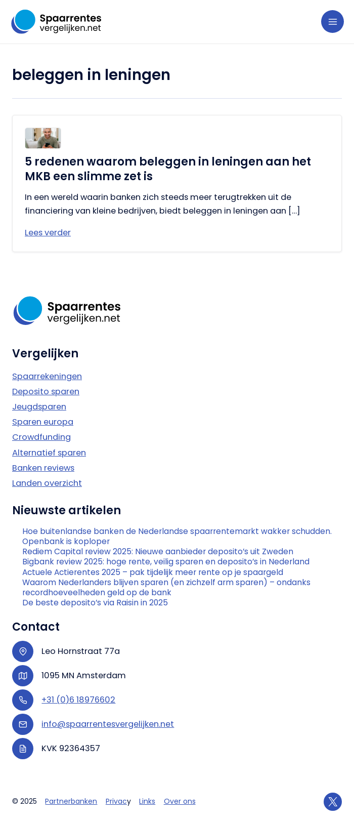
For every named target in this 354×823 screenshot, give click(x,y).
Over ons (180, 801)
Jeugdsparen (39, 407)
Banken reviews (43, 468)
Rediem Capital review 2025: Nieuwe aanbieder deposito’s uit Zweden (157, 552)
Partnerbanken (71, 801)
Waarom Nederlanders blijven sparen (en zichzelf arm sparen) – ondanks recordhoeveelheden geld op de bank (166, 588)
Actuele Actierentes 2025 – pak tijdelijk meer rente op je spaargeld (152, 572)
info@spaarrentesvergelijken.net (107, 724)
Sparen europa (42, 422)
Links (147, 801)
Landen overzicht (47, 483)
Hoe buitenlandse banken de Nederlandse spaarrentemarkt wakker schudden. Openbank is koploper (177, 536)
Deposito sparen (45, 391)
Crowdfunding (41, 437)
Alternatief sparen (49, 453)
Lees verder (48, 232)
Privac (116, 801)
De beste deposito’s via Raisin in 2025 (95, 603)
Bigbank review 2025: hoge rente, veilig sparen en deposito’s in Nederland (165, 562)
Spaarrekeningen (47, 376)
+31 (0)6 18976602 (78, 700)
